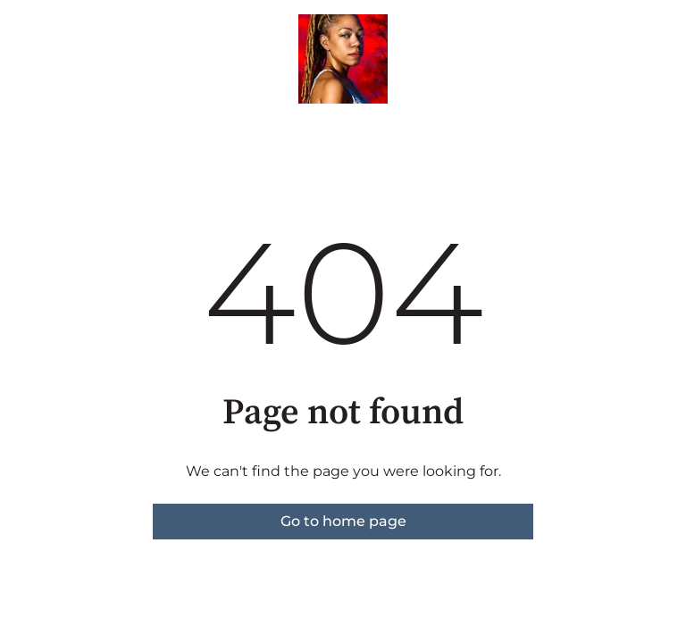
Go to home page (343, 521)
